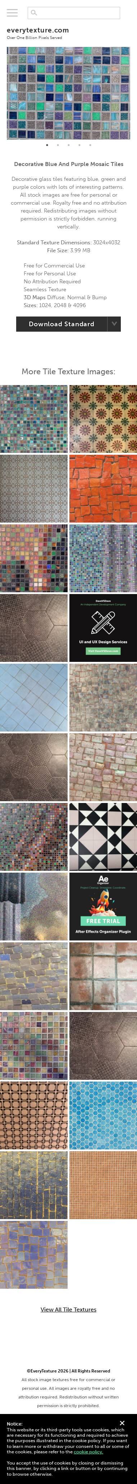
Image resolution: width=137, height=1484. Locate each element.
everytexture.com (68, 33)
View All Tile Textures (68, 1310)
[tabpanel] (68, 93)
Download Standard (62, 324)
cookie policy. (88, 1451)
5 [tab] (90, 145)
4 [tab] (79, 145)
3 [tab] (68, 145)
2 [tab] (57, 145)
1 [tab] (47, 145)
